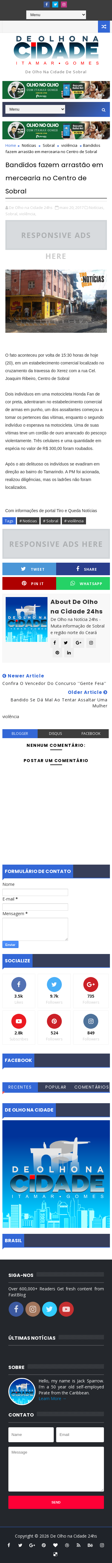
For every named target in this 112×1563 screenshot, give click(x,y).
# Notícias (28, 520)
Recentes (20, 1087)
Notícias (29, 145)
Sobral (49, 145)
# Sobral (50, 520)
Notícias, (96, 207)
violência (69, 145)
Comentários (91, 1087)
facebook (91, 733)
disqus (55, 733)
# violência (74, 520)
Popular (56, 1087)
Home (10, 145)
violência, (27, 213)
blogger (20, 733)
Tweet (33, 569)
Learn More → (53, 1398)
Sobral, (11, 213)
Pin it (33, 583)
